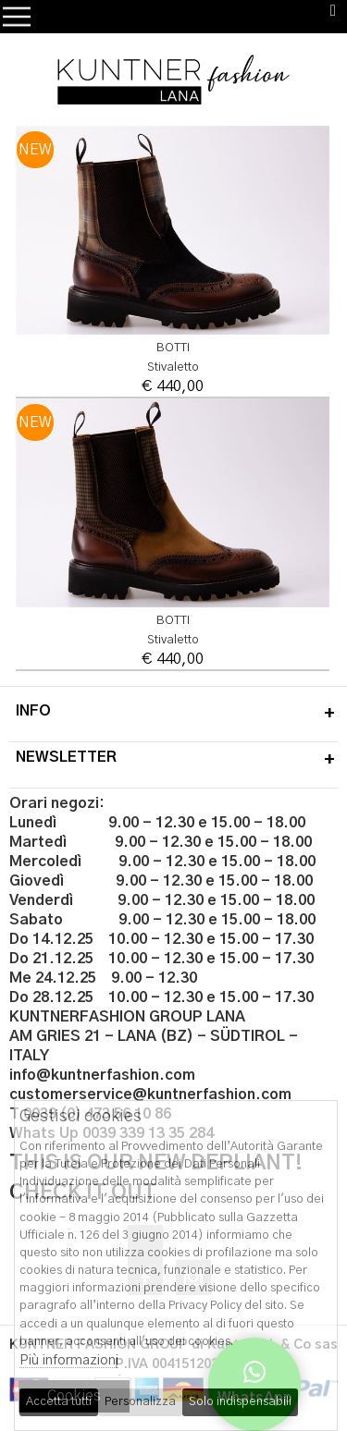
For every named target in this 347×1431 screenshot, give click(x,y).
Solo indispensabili (240, 1402)
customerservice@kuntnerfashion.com (150, 1094)
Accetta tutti (59, 1402)
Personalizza (140, 1402)
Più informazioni (68, 1360)
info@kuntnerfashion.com (102, 1075)
